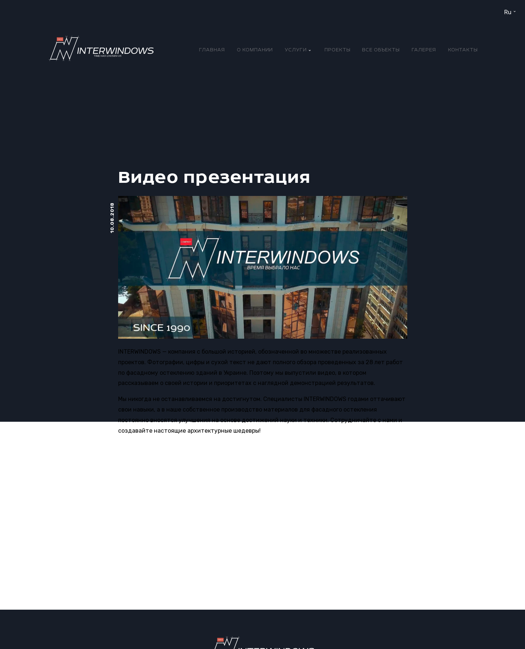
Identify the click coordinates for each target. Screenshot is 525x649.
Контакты (463, 50)
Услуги (296, 50)
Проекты (337, 50)
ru (508, 12)
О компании (255, 50)
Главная (212, 50)
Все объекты (381, 50)
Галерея (424, 50)
